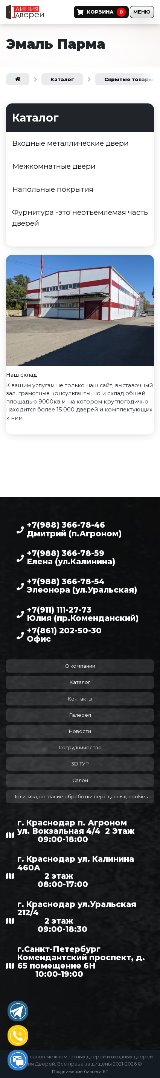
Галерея (80, 715)
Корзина (101, 12)
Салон (80, 780)
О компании (80, 666)
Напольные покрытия (52, 189)
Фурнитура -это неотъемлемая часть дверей (80, 218)
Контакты (80, 699)
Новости (80, 731)
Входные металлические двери (70, 143)
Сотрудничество (80, 747)
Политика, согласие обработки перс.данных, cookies (80, 796)
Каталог (80, 682)
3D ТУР (80, 764)
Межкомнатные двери (54, 166)
